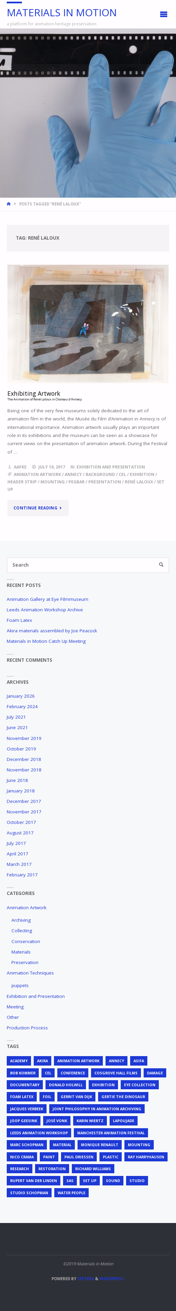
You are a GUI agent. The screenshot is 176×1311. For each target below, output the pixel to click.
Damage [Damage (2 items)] (155, 1072)
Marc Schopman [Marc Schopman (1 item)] (26, 1144)
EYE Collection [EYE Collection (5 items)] (139, 1084)
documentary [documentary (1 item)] (24, 1084)
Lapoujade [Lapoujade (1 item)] (123, 1120)
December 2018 (24, 759)
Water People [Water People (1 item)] (71, 1192)
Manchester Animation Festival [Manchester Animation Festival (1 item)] (111, 1132)
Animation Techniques (30, 973)
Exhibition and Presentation (111, 467)
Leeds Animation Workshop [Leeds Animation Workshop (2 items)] (39, 1132)
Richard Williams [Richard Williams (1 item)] (93, 1168)
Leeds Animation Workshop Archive (45, 610)
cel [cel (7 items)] (48, 1072)
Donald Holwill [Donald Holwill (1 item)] (66, 1084)
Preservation (24, 962)
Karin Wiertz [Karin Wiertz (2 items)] (90, 1120)
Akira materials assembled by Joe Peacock (52, 631)
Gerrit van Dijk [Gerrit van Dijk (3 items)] (76, 1096)
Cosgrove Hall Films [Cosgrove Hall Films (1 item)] (116, 1072)
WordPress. (111, 1278)
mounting (52, 482)
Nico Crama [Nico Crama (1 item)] (22, 1156)
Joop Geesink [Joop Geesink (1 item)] (23, 1120)
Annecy (73, 474)
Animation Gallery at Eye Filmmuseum (47, 599)
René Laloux (139, 482)
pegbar (76, 482)
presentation (104, 482)
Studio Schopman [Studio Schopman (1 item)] (29, 1192)
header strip (22, 482)
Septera (85, 1278)
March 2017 (19, 864)
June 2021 (17, 727)
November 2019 (24, 738)
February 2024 (22, 706)
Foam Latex (19, 620)
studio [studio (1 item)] (137, 1180)
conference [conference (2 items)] (73, 1072)
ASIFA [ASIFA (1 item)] (139, 1060)
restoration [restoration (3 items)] (52, 1168)
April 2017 (17, 854)
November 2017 (24, 812)
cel (122, 474)
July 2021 (16, 717)
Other (13, 1017)
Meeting (15, 1007)
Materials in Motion (62, 12)
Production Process (27, 1028)
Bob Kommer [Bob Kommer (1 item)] (22, 1072)
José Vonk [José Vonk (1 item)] (57, 1120)
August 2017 (20, 833)
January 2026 (21, 696)
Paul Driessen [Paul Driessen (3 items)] (78, 1156)
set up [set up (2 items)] (89, 1180)
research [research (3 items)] (19, 1168)
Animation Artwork (27, 907)
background (100, 474)
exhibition (142, 474)
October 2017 (21, 822)
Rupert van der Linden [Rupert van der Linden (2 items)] (33, 1180)
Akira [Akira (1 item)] (42, 1060)
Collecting (21, 930)
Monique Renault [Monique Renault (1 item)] (99, 1144)
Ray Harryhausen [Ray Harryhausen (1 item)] (146, 1156)
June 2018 (17, 780)
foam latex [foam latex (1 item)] (21, 1096)
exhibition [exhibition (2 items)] (103, 1084)
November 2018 (24, 770)
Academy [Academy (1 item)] (19, 1060)
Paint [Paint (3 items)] (49, 1156)
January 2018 (21, 791)
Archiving (21, 920)
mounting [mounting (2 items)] (139, 1144)
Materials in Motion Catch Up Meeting (46, 641)
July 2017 (16, 843)
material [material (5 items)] (62, 1144)
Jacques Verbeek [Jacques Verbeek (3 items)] (26, 1108)
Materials (21, 952)
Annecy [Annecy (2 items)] (116, 1060)
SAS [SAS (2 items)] (70, 1180)
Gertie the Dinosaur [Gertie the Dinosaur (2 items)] (123, 1096)
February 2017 (22, 875)
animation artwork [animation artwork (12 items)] (78, 1060)
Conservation (25, 941)
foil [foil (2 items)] (47, 1096)
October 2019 (21, 749)
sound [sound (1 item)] (113, 1180)
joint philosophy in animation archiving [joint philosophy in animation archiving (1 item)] (97, 1108)
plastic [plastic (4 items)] (110, 1156)
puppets (20, 985)
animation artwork (37, 474)
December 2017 (24, 801)
